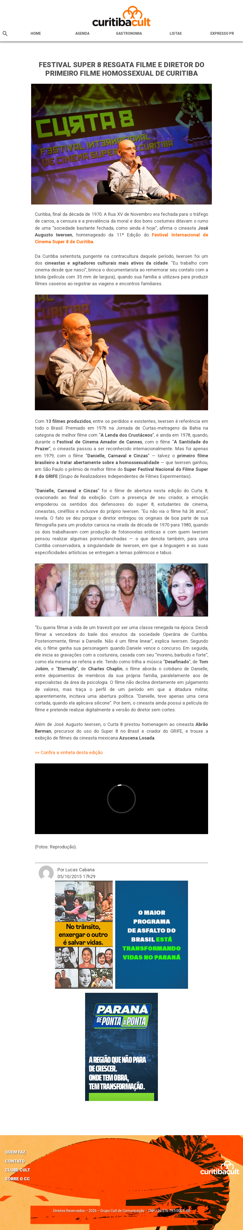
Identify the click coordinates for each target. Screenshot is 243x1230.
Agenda (82, 33)
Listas (176, 33)
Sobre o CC (17, 1178)
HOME (36, 33)
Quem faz (15, 1152)
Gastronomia (129, 33)
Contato (15, 1161)
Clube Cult (17, 1169)
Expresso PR (222, 33)
